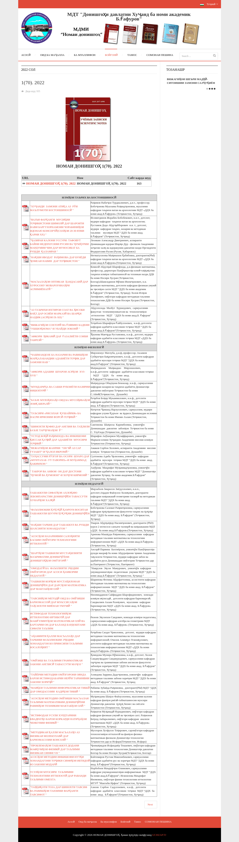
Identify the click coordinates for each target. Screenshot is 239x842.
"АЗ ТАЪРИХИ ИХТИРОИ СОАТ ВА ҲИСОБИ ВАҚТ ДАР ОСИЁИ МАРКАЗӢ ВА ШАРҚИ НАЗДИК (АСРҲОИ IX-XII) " (57, 313)
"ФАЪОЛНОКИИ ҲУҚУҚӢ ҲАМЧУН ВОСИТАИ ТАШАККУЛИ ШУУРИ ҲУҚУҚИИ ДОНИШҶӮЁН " (60, 513)
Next (150, 804)
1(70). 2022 (32, 82)
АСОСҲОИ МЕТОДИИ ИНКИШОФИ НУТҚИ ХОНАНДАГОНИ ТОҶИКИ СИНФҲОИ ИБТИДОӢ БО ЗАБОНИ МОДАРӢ (60, 760)
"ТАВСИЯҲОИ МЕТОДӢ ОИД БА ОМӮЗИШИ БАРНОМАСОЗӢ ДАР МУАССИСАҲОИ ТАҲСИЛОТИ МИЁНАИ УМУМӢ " (57, 602)
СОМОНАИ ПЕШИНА (158, 821)
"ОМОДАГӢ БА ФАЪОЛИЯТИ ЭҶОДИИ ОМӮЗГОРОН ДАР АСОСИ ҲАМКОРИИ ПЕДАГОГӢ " (54, 572)
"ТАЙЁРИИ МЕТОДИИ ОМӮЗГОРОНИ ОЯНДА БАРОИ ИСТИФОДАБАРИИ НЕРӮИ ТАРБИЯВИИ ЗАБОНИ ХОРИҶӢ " (59, 678)
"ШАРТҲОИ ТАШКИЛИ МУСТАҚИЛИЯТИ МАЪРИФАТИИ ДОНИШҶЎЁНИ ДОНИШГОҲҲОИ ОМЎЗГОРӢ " (56, 557)
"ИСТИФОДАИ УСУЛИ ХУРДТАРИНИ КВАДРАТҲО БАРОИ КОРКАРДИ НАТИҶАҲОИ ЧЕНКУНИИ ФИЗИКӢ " (58, 719)
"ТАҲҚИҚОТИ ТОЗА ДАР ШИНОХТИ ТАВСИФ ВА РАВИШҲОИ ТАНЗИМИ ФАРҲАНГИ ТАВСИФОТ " (58, 791)
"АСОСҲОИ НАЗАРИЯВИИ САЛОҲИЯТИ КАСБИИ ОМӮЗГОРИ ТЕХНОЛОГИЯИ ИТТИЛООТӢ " (55, 540)
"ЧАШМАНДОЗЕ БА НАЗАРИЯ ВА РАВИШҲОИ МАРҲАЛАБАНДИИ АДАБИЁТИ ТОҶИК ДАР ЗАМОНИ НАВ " (59, 358)
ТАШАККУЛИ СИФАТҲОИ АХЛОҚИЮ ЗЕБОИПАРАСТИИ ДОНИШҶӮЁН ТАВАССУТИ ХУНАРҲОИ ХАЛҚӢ (58, 496)
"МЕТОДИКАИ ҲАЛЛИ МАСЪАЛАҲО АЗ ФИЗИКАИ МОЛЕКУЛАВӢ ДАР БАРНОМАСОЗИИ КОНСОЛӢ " (55, 736)
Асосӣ (71, 821)
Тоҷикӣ (209, 4)
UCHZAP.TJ (159, 834)
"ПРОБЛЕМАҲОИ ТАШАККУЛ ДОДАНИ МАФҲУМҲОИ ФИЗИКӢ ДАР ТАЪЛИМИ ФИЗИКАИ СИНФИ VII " (55, 749)
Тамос (137, 821)
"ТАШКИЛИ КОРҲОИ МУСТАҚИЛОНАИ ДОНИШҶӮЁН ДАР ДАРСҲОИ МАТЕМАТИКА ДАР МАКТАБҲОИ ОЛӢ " (58, 585)
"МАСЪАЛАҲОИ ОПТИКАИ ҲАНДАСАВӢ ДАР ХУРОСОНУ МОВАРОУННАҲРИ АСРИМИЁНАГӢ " (59, 285)
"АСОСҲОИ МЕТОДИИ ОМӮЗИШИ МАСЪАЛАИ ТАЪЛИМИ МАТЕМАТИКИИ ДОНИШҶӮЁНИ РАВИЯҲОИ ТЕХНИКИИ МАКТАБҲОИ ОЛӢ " (59, 702)
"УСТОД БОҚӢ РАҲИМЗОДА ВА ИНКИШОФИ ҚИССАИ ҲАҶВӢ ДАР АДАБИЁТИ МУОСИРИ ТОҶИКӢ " (58, 439)
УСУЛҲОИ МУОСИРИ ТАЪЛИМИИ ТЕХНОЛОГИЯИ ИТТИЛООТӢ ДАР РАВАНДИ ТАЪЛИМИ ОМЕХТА (58, 775)
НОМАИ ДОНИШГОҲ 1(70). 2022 (51, 183)
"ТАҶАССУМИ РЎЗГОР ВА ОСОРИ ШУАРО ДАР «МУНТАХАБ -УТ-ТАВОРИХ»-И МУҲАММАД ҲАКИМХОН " (59, 460)
